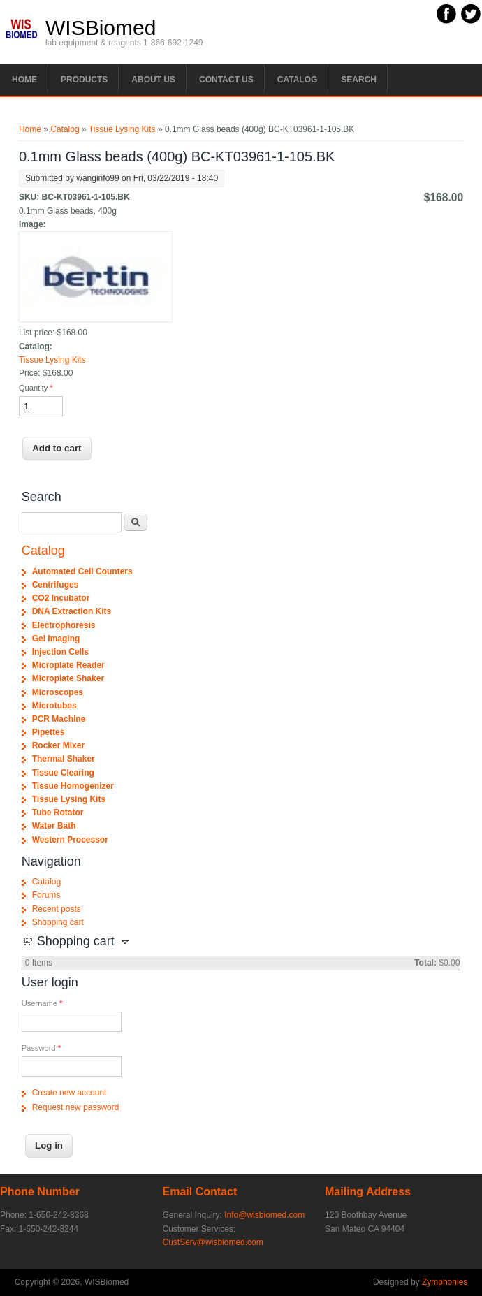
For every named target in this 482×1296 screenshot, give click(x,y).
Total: (425, 963)
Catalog (297, 80)
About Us (153, 80)
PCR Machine (59, 719)
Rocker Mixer (58, 745)
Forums (46, 895)
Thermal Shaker (63, 759)
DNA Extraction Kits (72, 611)
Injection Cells (60, 652)
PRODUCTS (84, 80)
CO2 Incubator (61, 598)
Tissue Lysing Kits (122, 129)
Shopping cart (58, 922)
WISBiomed (100, 27)
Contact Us (226, 80)
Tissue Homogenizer (73, 786)
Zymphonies (444, 1282)
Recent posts (56, 909)
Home (24, 80)
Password (41, 1048)
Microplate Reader (68, 665)
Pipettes (48, 732)
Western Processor (70, 840)
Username (42, 1003)
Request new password (75, 1107)
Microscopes (57, 692)
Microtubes (54, 706)
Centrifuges (55, 585)
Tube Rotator (58, 812)
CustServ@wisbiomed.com (213, 1242)
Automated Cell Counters (82, 571)
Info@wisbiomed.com (264, 1215)
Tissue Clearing (63, 773)
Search (359, 80)
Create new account (69, 1093)
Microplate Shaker (68, 678)
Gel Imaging (56, 638)
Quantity (36, 388)
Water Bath (54, 826)
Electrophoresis (64, 625)
